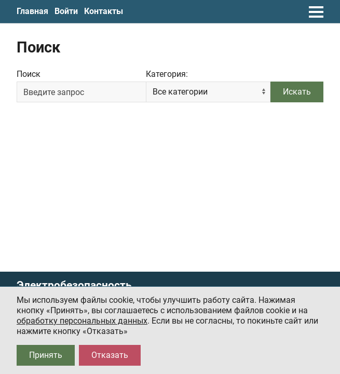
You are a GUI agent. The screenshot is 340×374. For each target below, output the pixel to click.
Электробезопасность (74, 285)
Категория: (167, 74)
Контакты (103, 11)
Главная (32, 11)
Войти (66, 11)
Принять (45, 355)
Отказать (109, 355)
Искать (297, 92)
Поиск (28, 74)
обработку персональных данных (82, 321)
